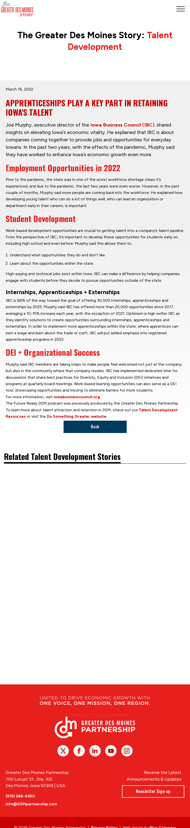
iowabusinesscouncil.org (77, 396)
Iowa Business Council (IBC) (122, 125)
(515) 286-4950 (20, 796)
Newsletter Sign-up (153, 791)
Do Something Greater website (76, 416)
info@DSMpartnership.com (31, 804)
